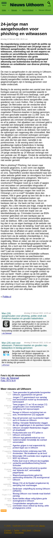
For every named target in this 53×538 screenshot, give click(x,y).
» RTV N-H (5, 365)
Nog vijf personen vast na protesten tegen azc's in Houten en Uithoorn (31, 419)
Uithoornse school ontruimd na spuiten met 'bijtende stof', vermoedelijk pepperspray (30, 470)
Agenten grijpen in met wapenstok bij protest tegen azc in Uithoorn (29, 446)
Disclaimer (19, 533)
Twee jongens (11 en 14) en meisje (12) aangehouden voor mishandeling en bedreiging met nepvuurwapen (30, 406)
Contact (7, 530)
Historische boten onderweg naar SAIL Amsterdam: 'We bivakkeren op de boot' (30, 452)
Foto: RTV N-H (8, 380)
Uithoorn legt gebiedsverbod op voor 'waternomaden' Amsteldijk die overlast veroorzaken (30, 440)
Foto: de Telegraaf (10, 378)
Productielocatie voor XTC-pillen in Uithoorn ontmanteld (28, 434)
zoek (49, 6)
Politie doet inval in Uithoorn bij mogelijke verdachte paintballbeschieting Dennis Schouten (31, 463)
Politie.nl (7, 296)
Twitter (17, 530)
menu (4, 4)
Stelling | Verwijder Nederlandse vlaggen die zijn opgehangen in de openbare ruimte (31, 424)
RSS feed (26, 530)
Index (4, 10)
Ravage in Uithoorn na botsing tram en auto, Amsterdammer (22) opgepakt (29, 413)
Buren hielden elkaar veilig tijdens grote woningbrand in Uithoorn (30, 499)
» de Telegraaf (7, 333)
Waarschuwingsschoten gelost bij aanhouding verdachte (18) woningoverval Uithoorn (31, 477)
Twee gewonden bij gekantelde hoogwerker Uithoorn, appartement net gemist (32, 393)
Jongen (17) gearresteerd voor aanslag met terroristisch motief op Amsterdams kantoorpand (30, 399)
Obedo (42, 526)
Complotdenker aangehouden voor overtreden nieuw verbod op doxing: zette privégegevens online (31, 505)
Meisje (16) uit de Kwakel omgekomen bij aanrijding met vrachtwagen (31, 484)
